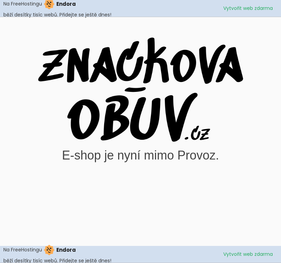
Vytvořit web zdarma (248, 8)
